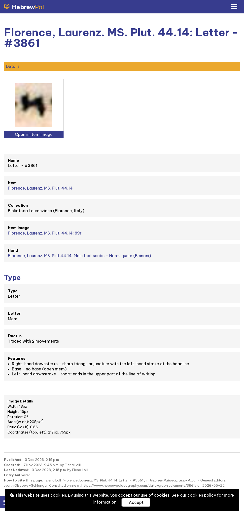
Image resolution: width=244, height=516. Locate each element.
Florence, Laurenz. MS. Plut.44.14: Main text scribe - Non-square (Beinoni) (79, 255)
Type (13, 290)
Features (16, 358)
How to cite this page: (23, 480)
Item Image (19, 227)
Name (13, 160)
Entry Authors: (17, 475)
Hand (13, 250)
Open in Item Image (34, 134)
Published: (13, 459)
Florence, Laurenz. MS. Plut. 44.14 (40, 188)
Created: (12, 465)
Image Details (20, 401)
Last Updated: (16, 470)
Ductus (15, 335)
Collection (18, 205)
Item (12, 182)
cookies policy (201, 495)
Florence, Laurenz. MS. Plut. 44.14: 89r (44, 233)
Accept (136, 502)
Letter (14, 313)
